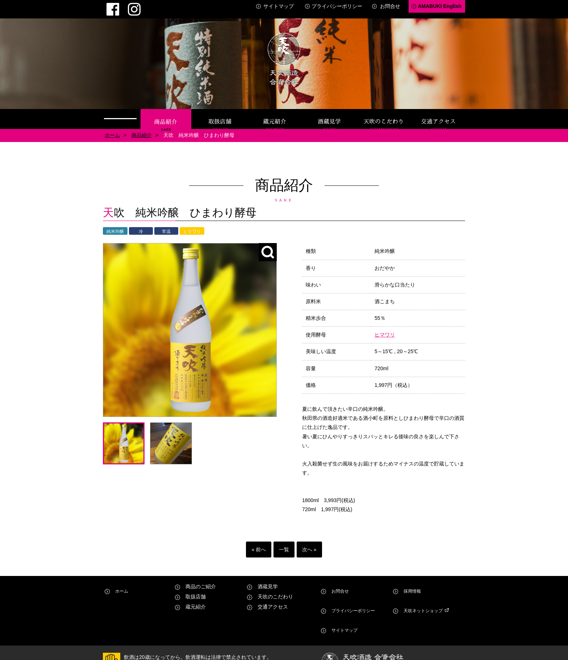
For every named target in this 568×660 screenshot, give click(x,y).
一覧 (284, 544)
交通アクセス (438, 113)
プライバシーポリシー (337, 6)
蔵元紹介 (275, 113)
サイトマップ (278, 6)
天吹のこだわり (384, 113)
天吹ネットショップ (424, 591)
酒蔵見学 (329, 113)
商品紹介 (166, 113)
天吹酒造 (284, 54)
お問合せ (390, 6)
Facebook (108, 5)
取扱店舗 (220, 113)
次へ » (309, 544)
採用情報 (412, 581)
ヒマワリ (385, 329)
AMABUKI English (440, 6)
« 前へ (258, 544)
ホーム (120, 113)
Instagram (120, 5)
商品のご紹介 (200, 581)
